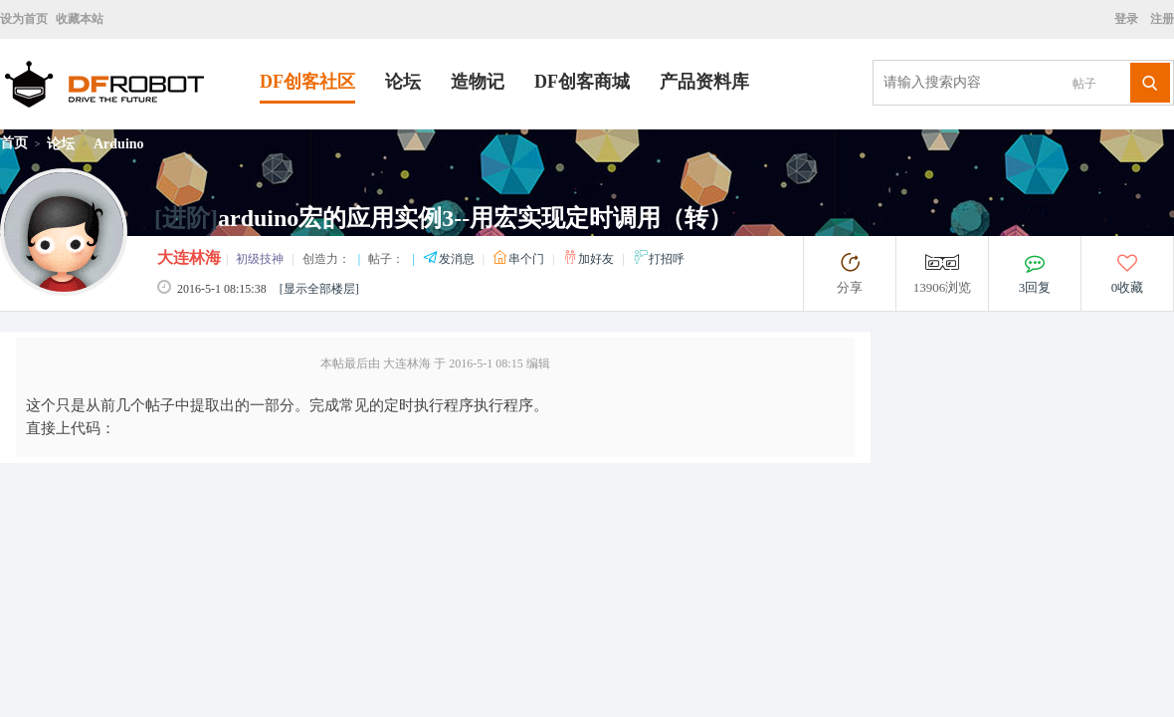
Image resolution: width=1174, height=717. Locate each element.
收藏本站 (79, 19)
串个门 (519, 259)
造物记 (477, 82)
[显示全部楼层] (319, 289)
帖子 (1084, 84)
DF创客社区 (307, 82)
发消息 (450, 259)
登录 (1129, 19)
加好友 (589, 259)
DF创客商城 (582, 82)
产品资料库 (704, 82)
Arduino (119, 143)
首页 (14, 142)
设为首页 (24, 19)
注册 (1160, 19)
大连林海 (189, 257)
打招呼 (659, 259)
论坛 (403, 82)
